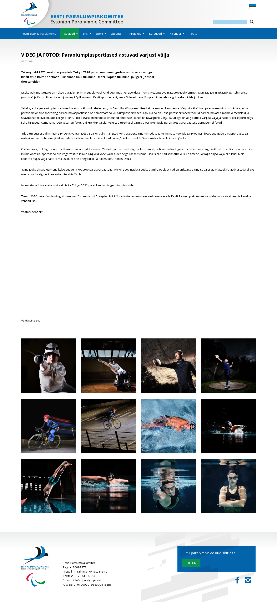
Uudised (69, 33)
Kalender (175, 33)
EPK (85, 33)
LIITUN (191, 563)
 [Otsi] (252, 22)
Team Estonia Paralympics (38, 33)
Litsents (116, 33)
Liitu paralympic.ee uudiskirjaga (208, 553)
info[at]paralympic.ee (87, 580)
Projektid (135, 33)
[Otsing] (230, 22)
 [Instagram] (248, 580)
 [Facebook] (237, 580)
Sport (99, 33)
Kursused (155, 33)
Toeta (193, 33)
